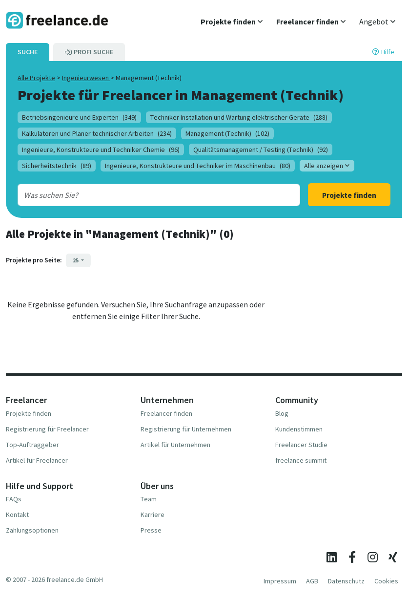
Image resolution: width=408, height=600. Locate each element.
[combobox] (146, 195)
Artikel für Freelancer (37, 460)
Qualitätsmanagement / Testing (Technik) (260, 149)
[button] (231, 21)
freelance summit (300, 460)
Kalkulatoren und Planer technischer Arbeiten (97, 133)
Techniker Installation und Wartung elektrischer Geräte (238, 117)
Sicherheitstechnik (56, 165)
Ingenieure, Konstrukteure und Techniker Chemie (101, 149)
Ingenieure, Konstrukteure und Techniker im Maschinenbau (197, 165)
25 (76, 260)
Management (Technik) (227, 133)
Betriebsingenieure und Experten (79, 117)
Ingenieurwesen (86, 77)
